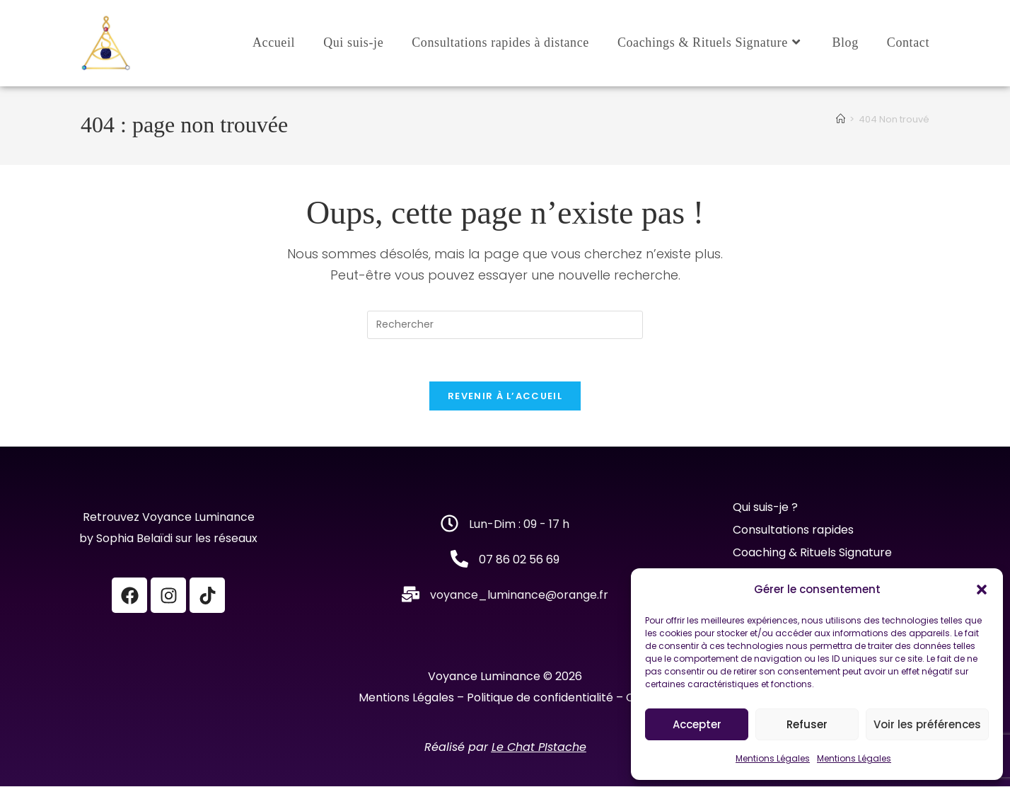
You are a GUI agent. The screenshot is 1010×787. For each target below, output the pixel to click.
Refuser (807, 724)
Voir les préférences (927, 724)
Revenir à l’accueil (505, 396)
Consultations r (775, 530)
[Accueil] (840, 119)
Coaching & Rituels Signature (812, 553)
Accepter (697, 724)
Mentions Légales (773, 758)
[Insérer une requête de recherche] (505, 325)
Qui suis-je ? (767, 508)
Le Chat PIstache (539, 748)
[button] (982, 589)
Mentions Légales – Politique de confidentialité (486, 698)
